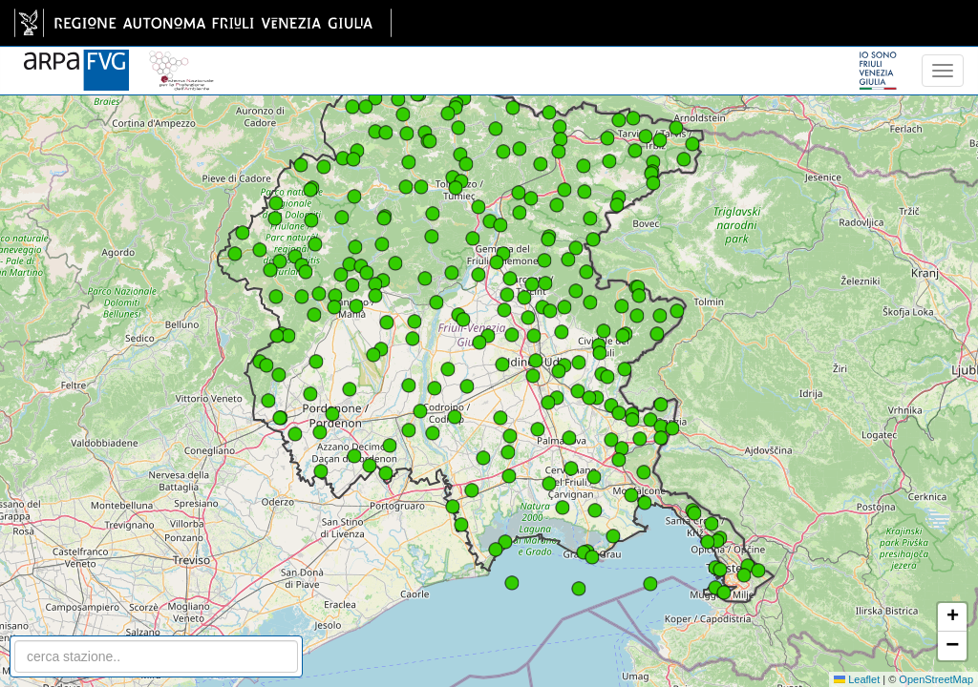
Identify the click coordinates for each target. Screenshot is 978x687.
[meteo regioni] (5, 70)
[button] (534, 336)
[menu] (943, 70)
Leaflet (857, 679)
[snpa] (181, 59)
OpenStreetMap (936, 679)
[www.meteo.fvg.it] (76, 59)
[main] (203, 23)
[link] (203, 23)
